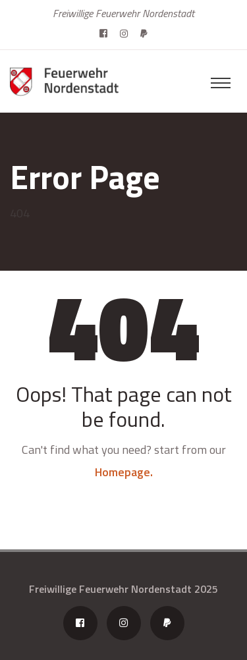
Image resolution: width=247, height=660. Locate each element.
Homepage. (124, 472)
